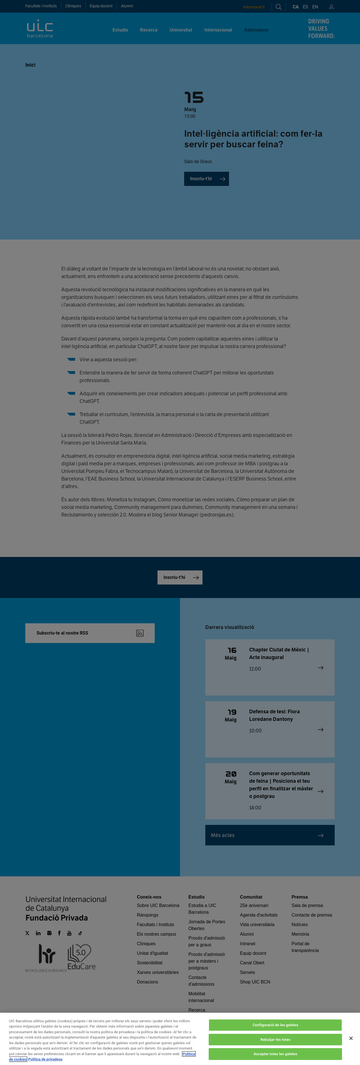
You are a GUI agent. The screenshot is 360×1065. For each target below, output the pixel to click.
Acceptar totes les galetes (275, 1054)
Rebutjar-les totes (275, 1039)
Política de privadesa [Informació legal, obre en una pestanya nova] (45, 1059)
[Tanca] (351, 1038)
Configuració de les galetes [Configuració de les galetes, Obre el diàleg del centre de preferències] (275, 1025)
